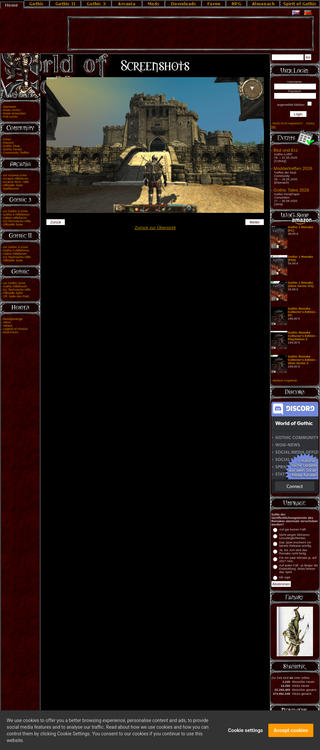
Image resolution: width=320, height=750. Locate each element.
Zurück (55, 222)
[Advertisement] (190, 34)
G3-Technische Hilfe (17, 221)
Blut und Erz (286, 150)
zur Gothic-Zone (14, 283)
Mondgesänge (13, 319)
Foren (7, 139)
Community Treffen (16, 152)
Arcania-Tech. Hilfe (16, 182)
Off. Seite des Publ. (16, 296)
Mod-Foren (10, 332)
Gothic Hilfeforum (15, 286)
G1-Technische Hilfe (17, 289)
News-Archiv (11, 110)
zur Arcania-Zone (15, 175)
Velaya (7, 325)
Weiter (255, 222)
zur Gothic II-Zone (15, 247)
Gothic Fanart (12, 149)
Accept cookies (291, 734)
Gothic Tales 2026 (291, 190)
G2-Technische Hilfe (17, 257)
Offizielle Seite (13, 185)
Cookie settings (245, 734)
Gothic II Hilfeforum (16, 250)
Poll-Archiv (10, 116)
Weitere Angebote (284, 380)
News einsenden (14, 113)
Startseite (9, 106)
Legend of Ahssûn (15, 329)
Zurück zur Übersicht (155, 227)
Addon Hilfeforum (15, 218)
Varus (7, 322)
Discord (8, 142)
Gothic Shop (11, 146)
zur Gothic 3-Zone (15, 211)
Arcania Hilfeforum (15, 178)
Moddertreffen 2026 (293, 168)
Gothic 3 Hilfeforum (16, 214)
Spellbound (11, 188)
